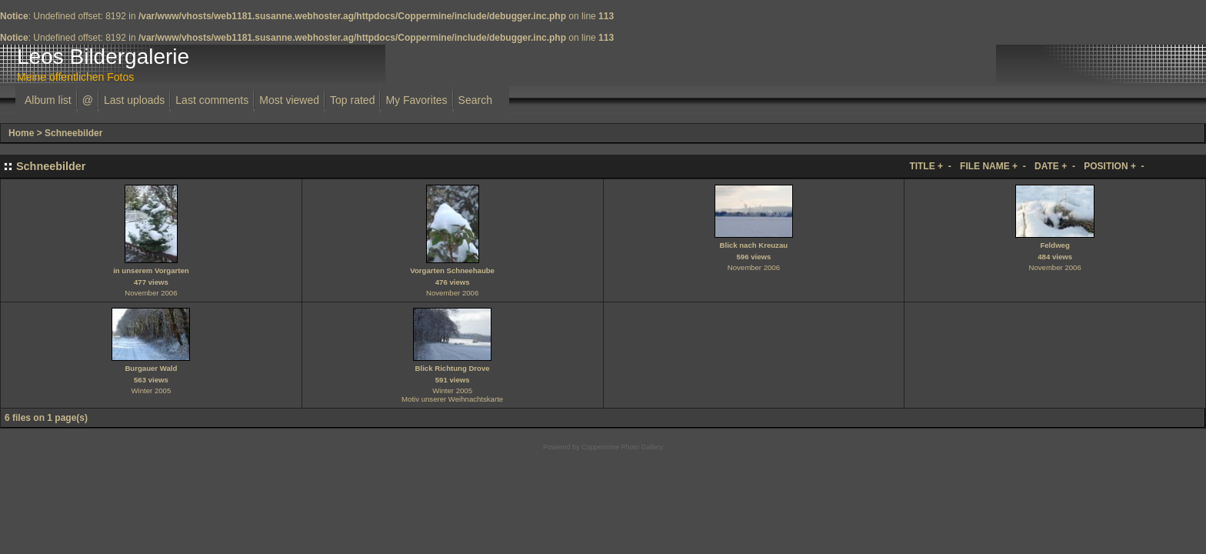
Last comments (211, 100)
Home (21, 133)
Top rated (352, 100)
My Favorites (416, 100)
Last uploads (134, 100)
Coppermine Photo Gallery (622, 447)
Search (475, 100)
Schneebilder (73, 133)
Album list (48, 100)
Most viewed (289, 100)
